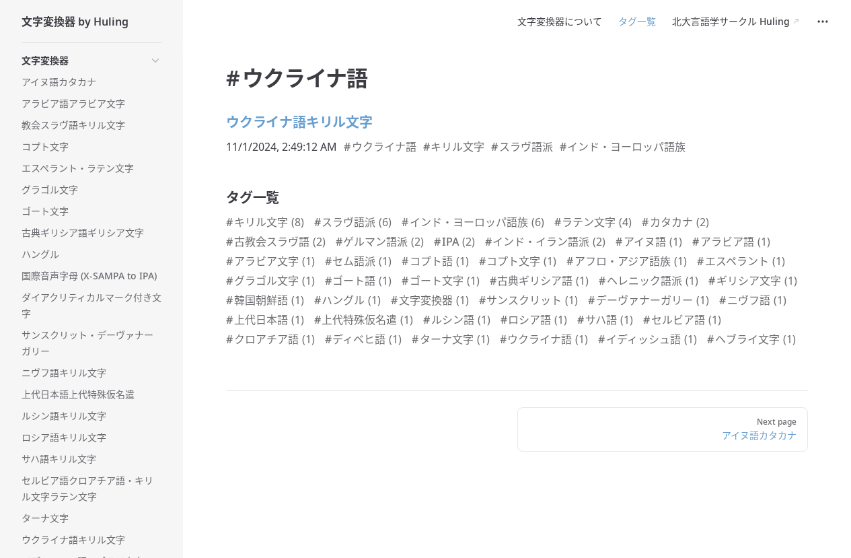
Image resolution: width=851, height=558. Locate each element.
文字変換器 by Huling (75, 21)
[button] (91, 60)
